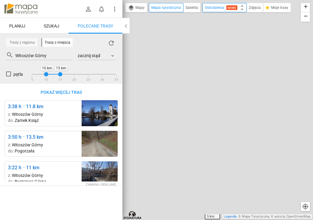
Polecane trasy (95, 26)
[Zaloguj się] (88, 9)
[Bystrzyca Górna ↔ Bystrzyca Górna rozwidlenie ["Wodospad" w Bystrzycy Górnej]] (100, 174)
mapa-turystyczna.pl (21, 9)
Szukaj (51, 26)
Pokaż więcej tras (61, 92)
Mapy (136, 8)
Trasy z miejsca (57, 42)
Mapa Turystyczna (255, 216)
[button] (305, 8)
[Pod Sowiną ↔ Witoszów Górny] (100, 144)
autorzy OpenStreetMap (292, 216)
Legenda (230, 216)
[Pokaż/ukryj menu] (115, 9)
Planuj (17, 26)
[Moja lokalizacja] (305, 206)
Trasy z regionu (22, 42)
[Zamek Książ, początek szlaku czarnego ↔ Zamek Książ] (100, 113)
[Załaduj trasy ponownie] (111, 43)
